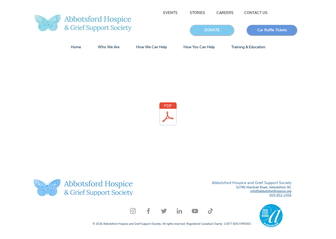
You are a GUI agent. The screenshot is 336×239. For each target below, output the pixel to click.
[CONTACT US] (256, 13)
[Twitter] (164, 211)
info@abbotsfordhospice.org (270, 191)
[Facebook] (148, 211)
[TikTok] (210, 211)
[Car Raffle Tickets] (272, 30)
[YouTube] (195, 211)
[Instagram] (133, 211)
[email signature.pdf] (168, 114)
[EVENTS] (169, 13)
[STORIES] (197, 13)
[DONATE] (212, 30)
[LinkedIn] (179, 211)
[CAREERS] (225, 13)
